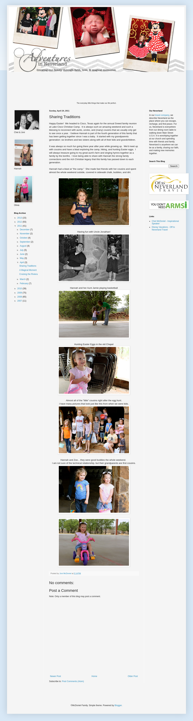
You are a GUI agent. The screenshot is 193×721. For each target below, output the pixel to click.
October (24, 238)
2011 (20, 226)
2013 (20, 218)
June (22, 254)
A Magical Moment (28, 270)
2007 (20, 301)
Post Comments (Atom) (73, 681)
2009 (20, 293)
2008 (20, 297)
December (25, 229)
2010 (20, 288)
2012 (20, 222)
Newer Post (55, 676)
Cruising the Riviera (28, 274)
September (25, 242)
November (25, 233)
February (24, 283)
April (22, 262)
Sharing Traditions (27, 266)
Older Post (133, 676)
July (22, 250)
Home (94, 676)
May (22, 258)
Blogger (118, 705)
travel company (162, 115)
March (23, 279)
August (23, 246)
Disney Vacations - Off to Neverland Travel (163, 228)
